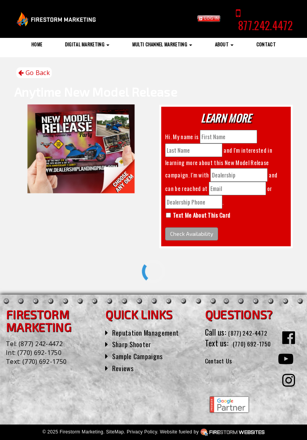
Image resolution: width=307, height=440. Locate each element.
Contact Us (222, 371)
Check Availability (191, 233)
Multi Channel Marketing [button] (162, 44)
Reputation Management (149, 332)
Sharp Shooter (134, 344)
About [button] (224, 44)
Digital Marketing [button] (87, 44)
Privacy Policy (142, 432)
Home (36, 44)
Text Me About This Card (201, 215)
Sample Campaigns (140, 356)
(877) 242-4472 (41, 343)
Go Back (34, 72)
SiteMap (115, 432)
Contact (266, 44)
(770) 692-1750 (39, 352)
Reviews (124, 367)
